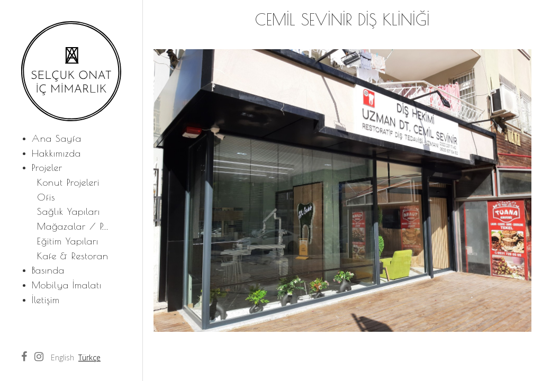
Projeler (47, 167)
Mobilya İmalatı (67, 285)
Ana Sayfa (57, 138)
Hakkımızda (56, 153)
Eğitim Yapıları (67, 241)
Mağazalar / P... (73, 226)
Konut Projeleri (68, 182)
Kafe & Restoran (73, 255)
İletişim (46, 299)
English (62, 357)
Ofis (46, 197)
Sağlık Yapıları (68, 211)
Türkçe (89, 357)
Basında (48, 270)
